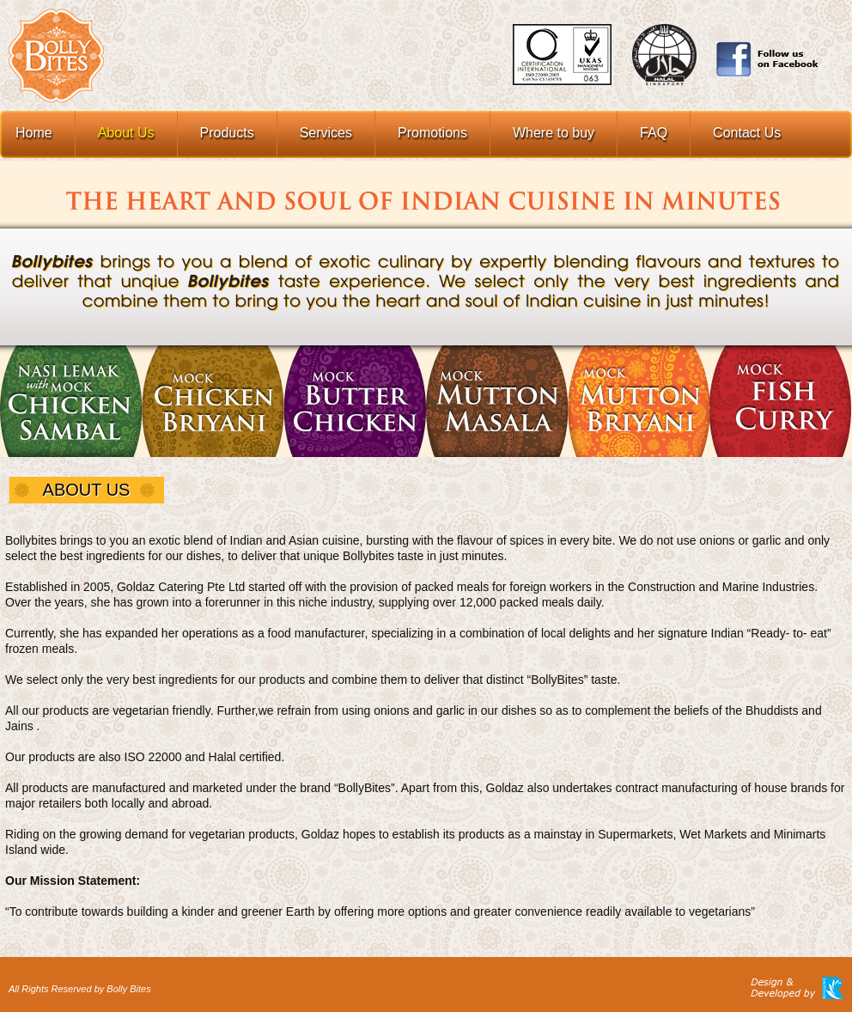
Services (326, 132)
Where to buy (553, 132)
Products (227, 132)
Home (33, 132)
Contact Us (747, 132)
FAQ (653, 132)
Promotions (432, 132)
